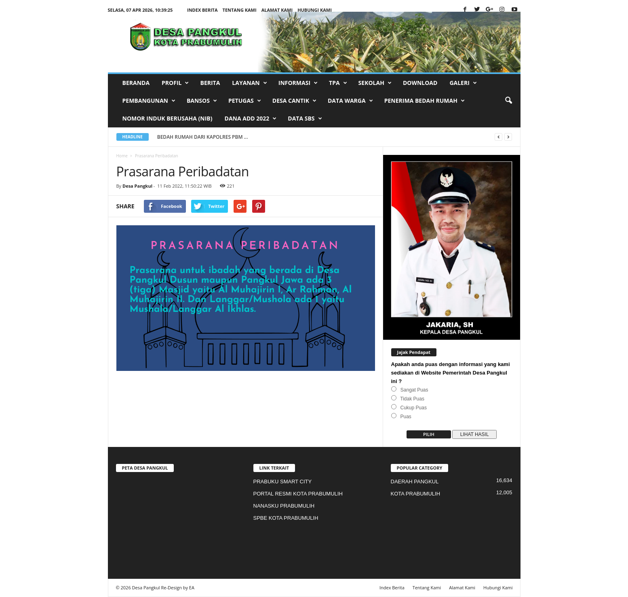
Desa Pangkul (137, 186)
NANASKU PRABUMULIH (284, 506)
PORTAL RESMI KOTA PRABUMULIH (298, 494)
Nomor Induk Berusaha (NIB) (167, 118)
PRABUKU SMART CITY (282, 481)
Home (122, 156)
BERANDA (136, 83)
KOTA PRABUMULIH (415, 494)
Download (420, 83)
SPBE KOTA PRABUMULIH (285, 518)
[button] (508, 101)
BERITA (210, 83)
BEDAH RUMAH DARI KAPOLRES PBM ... (207, 136)
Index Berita (202, 10)
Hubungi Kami (314, 10)
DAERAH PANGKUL (415, 481)
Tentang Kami (240, 10)
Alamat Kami (277, 10)
